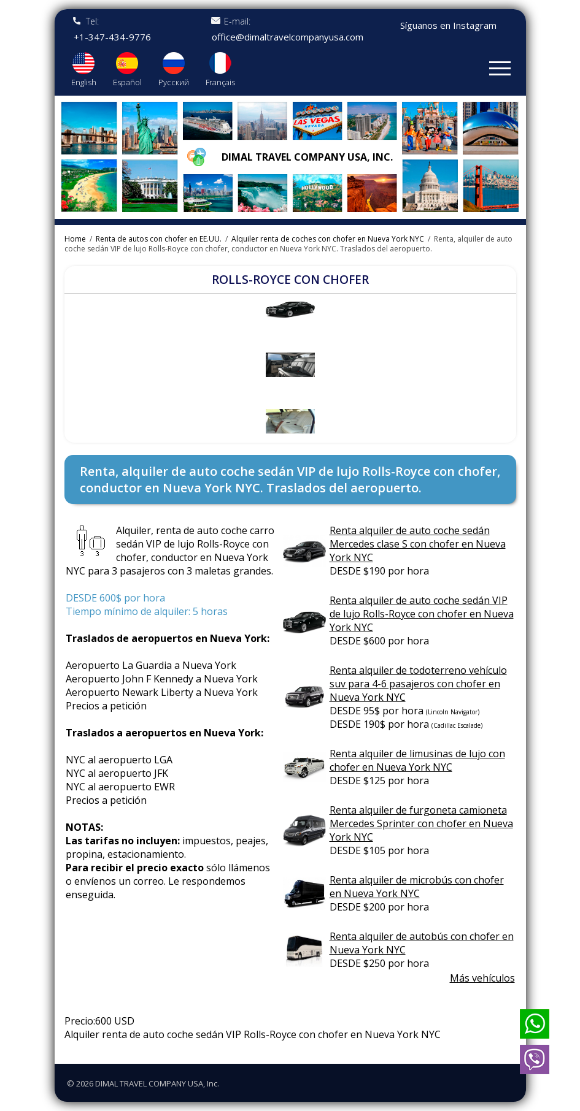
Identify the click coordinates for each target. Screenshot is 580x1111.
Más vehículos (482, 978)
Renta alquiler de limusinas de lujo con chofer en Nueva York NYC (417, 760)
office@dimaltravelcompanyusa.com (287, 37)
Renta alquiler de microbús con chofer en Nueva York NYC (417, 886)
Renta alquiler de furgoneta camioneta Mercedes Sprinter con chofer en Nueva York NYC (421, 823)
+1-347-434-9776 (112, 37)
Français (220, 82)
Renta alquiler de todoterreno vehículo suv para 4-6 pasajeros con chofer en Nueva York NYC (418, 683)
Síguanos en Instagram (448, 25)
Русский (173, 82)
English (83, 82)
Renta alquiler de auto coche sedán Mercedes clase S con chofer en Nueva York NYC (418, 544)
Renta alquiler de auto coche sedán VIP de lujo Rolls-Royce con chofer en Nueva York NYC (422, 614)
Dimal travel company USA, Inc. (307, 157)
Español (127, 82)
